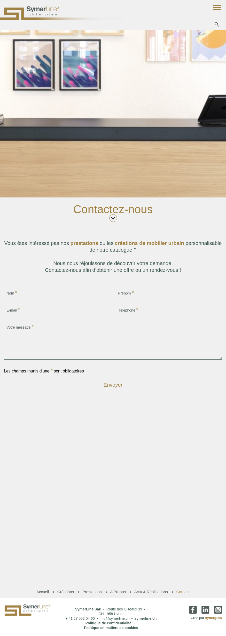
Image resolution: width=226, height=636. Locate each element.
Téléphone (128, 309)
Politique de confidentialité (108, 623)
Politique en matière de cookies (111, 628)
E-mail (13, 309)
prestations (84, 243)
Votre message (20, 326)
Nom (11, 292)
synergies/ (213, 618)
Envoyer (113, 385)
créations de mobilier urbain (150, 243)
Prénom (126, 292)
